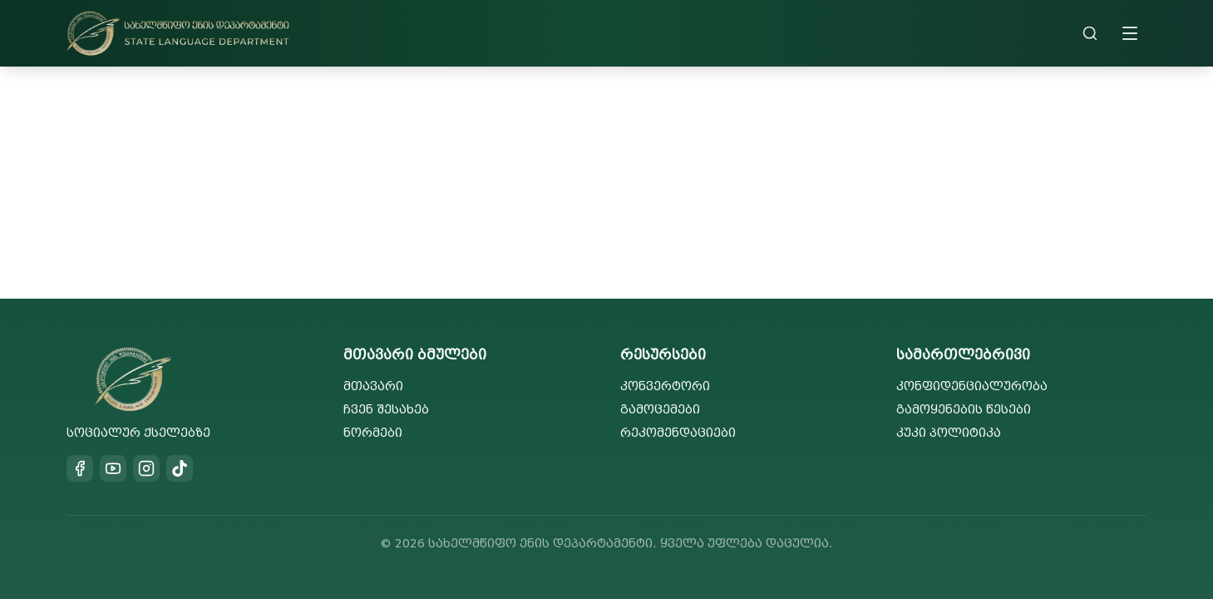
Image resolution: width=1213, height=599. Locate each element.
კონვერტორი (665, 386)
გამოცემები (660, 410)
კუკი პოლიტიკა (948, 433)
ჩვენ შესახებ (386, 410)
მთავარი (373, 386)
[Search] (1090, 33)
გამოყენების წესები (963, 410)
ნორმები (372, 433)
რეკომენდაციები (678, 433)
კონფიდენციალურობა (972, 386)
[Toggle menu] (1129, 33)
